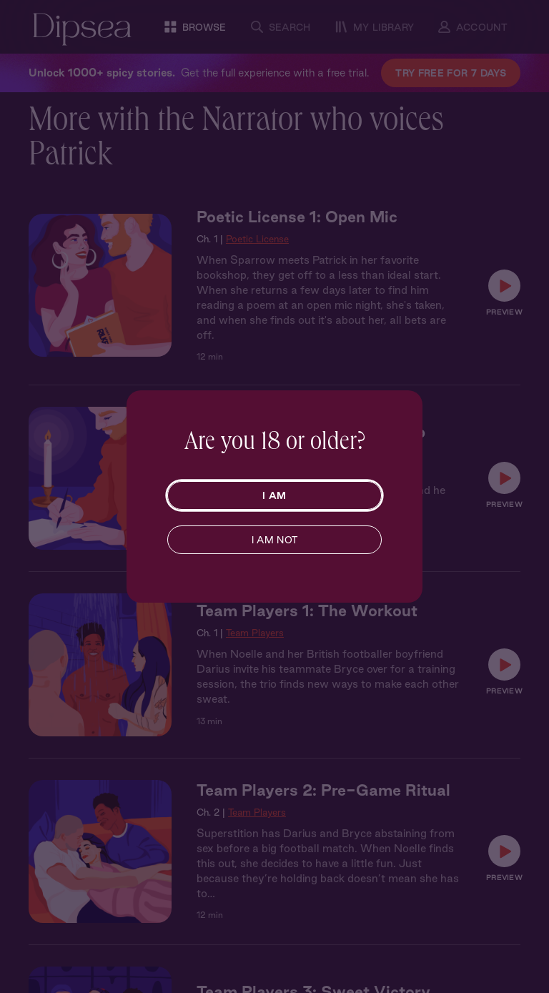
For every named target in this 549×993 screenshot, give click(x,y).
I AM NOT (275, 540)
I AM (274, 495)
